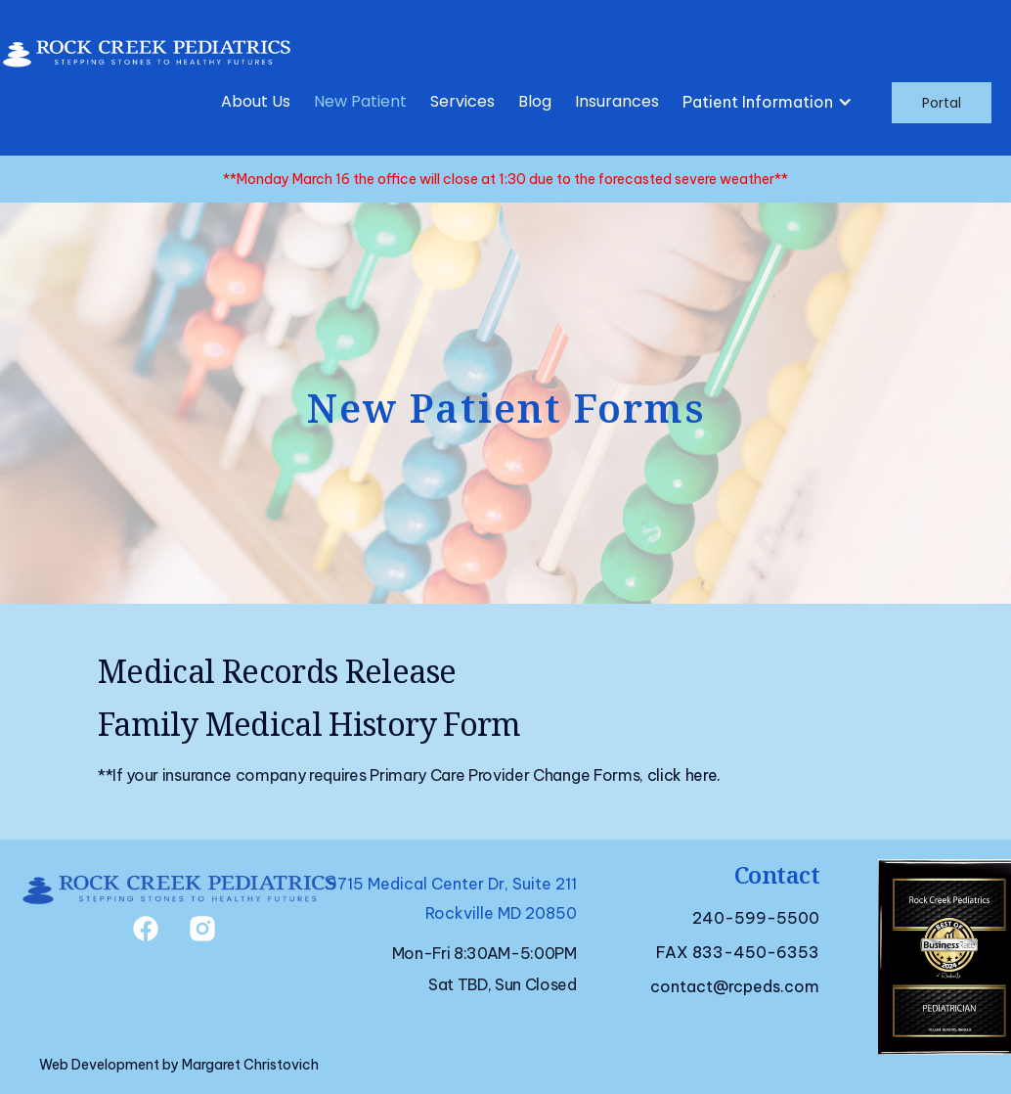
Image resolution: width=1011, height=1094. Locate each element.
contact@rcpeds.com (734, 986)
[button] (771, 101)
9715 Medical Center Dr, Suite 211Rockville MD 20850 (452, 898)
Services (462, 101)
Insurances (617, 101)
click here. (684, 775)
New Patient (360, 101)
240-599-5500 (755, 918)
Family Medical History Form (309, 724)
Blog (534, 101)
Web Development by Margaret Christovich (179, 1064)
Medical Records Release (277, 671)
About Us (255, 101)
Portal (941, 103)
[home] (146, 48)
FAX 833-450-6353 (737, 952)
